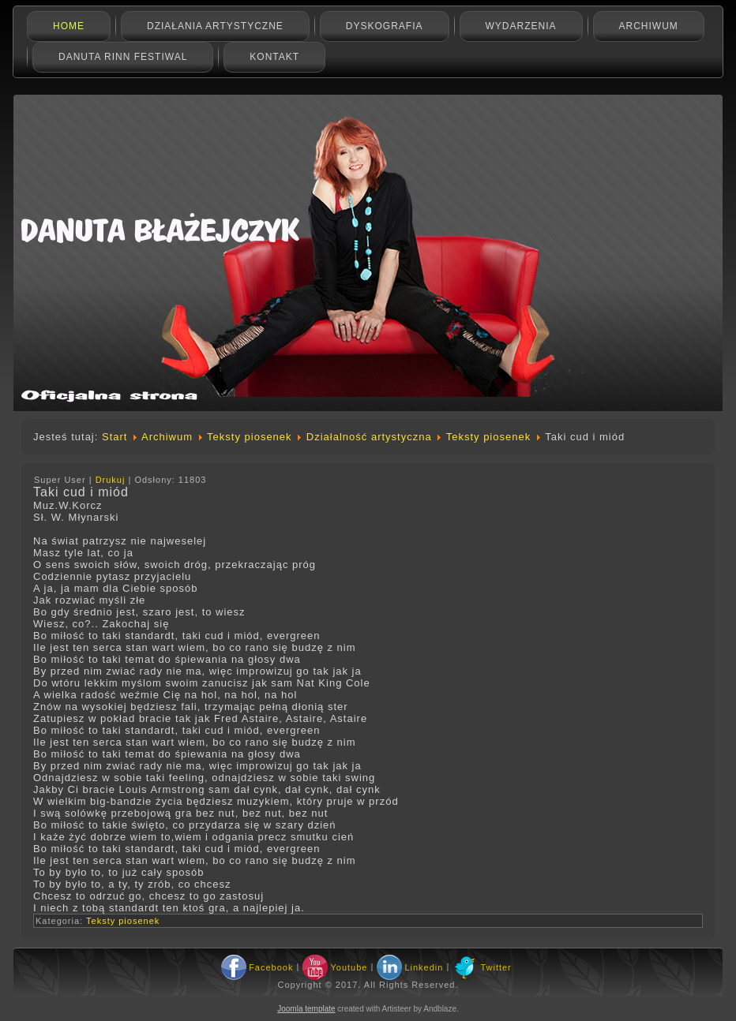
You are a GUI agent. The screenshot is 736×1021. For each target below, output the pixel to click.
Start (114, 437)
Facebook (271, 967)
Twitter (495, 967)
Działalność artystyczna (369, 437)
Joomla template (306, 1008)
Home (68, 26)
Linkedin (423, 967)
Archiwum (648, 26)
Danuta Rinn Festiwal (122, 56)
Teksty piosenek (249, 437)
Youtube (348, 967)
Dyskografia (384, 26)
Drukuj (112, 479)
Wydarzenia (521, 26)
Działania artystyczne (215, 26)
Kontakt (274, 56)
